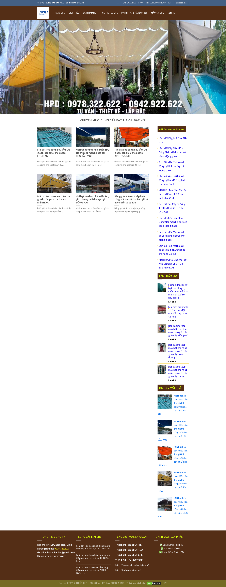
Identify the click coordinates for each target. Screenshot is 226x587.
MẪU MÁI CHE (157, 13)
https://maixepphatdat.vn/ (128, 570)
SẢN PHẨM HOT (90, 13)
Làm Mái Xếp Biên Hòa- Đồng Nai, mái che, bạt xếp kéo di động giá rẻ (173, 152)
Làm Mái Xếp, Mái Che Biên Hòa (173, 140)
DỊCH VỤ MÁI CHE (109, 13)
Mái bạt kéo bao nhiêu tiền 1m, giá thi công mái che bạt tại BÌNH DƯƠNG (93, 570)
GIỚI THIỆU (74, 13)
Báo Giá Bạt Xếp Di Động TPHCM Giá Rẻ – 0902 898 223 (172, 208)
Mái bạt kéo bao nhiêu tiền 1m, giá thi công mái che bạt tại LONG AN (93, 547)
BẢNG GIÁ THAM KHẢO (133, 3)
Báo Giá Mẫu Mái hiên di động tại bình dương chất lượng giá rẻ (172, 166)
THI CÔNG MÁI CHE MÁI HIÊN (158, 3)
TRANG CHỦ (59, 13)
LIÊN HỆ (171, 13)
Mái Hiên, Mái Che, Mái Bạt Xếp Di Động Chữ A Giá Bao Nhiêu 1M (173, 194)
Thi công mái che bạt (136, 583)
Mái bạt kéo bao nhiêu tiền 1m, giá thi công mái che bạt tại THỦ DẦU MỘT (93, 558)
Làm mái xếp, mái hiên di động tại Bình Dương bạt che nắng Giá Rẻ (172, 180)
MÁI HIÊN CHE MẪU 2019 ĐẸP (134, 13)
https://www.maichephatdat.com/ (132, 565)
